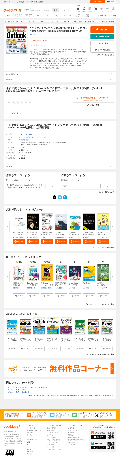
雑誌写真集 (87, 15)
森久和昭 (86, 237)
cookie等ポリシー (73, 442)
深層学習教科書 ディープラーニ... (61, 284)
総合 (8, 15)
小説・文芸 (67, 15)
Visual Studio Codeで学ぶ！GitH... (74, 285)
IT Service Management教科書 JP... (47, 285)
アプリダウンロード (53, 432)
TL (48, 15)
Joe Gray (100, 288)
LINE (28, 442)
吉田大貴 (30, 288)
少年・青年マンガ (18, 15)
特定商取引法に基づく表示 (76, 440)
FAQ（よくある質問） (54, 440)
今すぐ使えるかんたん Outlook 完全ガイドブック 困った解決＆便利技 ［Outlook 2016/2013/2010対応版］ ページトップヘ (71, 395)
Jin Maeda (107, 288)
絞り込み (26, 10)
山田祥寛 (16, 288)
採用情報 (71, 432)
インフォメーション (53, 442)
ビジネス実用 (77, 15)
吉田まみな (37, 288)
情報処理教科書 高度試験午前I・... (46, 234)
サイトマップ (72, 444)
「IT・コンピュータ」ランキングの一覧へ (99, 304)
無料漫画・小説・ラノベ (35, 430)
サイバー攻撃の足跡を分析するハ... (88, 234)
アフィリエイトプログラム (55, 449)
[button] (19, 241)
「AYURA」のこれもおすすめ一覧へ (101, 354)
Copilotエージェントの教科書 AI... (32, 285)
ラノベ (58, 15)
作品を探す (50, 430)
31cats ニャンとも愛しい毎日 (102, 233)
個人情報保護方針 (73, 437)
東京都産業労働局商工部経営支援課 (24, 237)
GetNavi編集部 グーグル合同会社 (65, 237)
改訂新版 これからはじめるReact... (18, 285)
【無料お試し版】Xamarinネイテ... (75, 234)
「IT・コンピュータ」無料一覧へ (102, 247)
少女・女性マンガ (28, 15)
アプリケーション (40, 137)
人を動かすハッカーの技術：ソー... (102, 285)
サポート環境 (51, 437)
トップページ (31, 428)
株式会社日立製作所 (47, 288)
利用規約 (71, 435)
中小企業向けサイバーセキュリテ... (18, 234)
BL (38, 15)
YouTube (30, 451)
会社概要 (71, 428)
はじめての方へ (102, 15)
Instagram (30, 447)
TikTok (29, 449)
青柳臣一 (72, 237)
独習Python (87, 283)
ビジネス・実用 (26, 134)
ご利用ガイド (112, 15)
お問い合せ (50, 444)
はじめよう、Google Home (59, 233)
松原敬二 (44, 237)
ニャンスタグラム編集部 (105, 237)
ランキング (30, 435)
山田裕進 (72, 288)
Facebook (30, 454)
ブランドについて (73, 430)
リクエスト (50, 447)
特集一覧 (30, 432)
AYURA (32, 35)
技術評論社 (25, 140)
